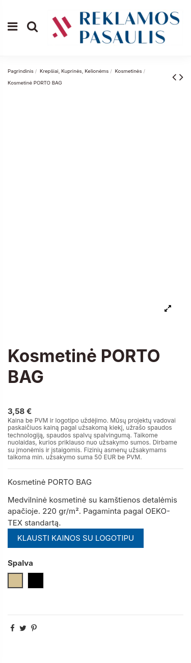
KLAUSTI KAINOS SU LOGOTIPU (75, 538)
